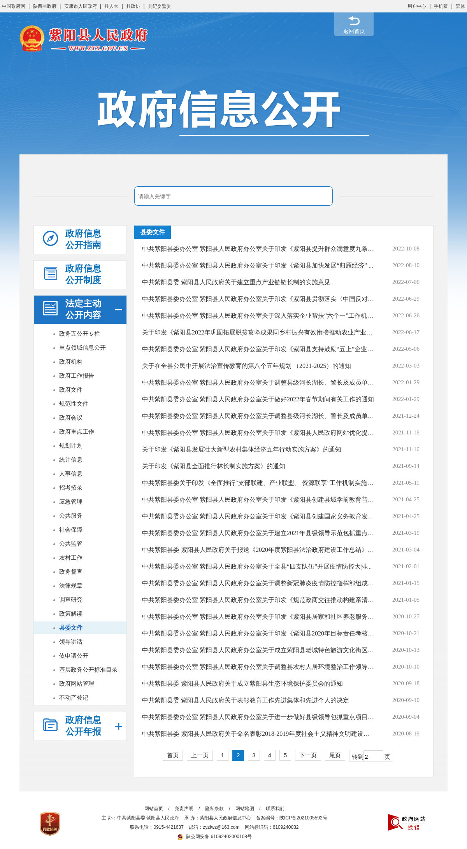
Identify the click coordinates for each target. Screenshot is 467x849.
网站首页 (153, 808)
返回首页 (354, 31)
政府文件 (71, 389)
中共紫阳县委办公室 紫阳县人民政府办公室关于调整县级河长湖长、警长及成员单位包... (258, 382)
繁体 (460, 6)
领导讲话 (71, 641)
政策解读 (71, 613)
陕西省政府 (44, 6)
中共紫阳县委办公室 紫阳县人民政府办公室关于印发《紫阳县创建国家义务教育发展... (258, 516)
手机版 (441, 6)
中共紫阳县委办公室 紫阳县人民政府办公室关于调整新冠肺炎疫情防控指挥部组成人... (258, 583)
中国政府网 (13, 6)
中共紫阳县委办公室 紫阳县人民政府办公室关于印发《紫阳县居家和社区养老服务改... (258, 616)
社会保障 (71, 529)
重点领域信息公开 (82, 347)
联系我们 (275, 808)
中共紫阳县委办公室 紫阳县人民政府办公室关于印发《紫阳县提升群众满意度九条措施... (258, 248)
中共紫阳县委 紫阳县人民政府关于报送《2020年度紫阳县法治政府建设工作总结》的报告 (258, 549)
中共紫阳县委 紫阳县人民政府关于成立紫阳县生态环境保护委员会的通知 (242, 683)
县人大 (111, 6)
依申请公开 (73, 655)
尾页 (335, 755)
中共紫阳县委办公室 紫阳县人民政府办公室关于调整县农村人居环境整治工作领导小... (258, 666)
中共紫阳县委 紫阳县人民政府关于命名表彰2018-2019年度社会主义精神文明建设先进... (258, 733)
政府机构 (71, 361)
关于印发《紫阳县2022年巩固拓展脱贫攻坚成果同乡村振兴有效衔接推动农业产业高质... (258, 332)
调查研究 (71, 599)
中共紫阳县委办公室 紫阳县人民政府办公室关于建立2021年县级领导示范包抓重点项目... (258, 533)
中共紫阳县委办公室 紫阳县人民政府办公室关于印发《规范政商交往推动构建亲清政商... (258, 600)
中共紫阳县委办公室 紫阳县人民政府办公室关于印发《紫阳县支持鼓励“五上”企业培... (258, 349)
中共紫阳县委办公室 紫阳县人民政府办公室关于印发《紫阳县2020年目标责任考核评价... (258, 633)
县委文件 (71, 627)
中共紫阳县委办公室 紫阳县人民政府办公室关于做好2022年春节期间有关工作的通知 (258, 399)
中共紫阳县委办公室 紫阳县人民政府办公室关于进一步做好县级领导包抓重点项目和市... (258, 717)
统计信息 (71, 459)
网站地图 (244, 808)
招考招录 (71, 487)
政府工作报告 (76, 375)
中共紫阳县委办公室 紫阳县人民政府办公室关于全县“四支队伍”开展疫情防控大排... (257, 566)
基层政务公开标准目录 (88, 669)
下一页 (308, 755)
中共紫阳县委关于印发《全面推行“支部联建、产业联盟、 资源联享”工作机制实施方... (258, 483)
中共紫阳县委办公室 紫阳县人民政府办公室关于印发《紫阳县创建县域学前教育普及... (258, 499)
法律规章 (71, 585)
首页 (173, 755)
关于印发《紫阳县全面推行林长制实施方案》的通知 (213, 466)
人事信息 (71, 473)
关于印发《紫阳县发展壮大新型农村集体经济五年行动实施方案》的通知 (241, 449)
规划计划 (71, 445)
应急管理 (71, 501)
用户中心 (416, 6)
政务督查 (71, 571)
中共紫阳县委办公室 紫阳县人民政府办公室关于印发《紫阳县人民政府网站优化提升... (258, 432)
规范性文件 (73, 403)
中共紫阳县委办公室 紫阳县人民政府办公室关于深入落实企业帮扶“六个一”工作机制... (258, 315)
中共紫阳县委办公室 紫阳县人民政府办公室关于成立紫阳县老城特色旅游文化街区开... (258, 650)
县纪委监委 (159, 6)
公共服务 (71, 515)
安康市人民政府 (80, 6)
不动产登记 (73, 697)
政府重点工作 (76, 431)
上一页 (200, 755)
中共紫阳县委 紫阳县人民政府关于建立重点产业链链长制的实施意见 (236, 282)
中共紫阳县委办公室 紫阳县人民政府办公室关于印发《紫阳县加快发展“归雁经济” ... (257, 265)
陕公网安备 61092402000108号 (214, 836)
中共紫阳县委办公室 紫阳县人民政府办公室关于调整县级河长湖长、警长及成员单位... (258, 416)
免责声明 (184, 808)
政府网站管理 (76, 683)
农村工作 (71, 557)
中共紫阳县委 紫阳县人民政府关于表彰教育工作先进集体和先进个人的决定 (245, 700)
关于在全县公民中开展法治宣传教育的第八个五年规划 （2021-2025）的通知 (246, 365)
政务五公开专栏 (79, 333)
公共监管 (71, 543)
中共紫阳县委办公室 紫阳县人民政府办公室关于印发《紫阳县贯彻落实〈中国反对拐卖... (258, 299)
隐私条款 (214, 808)
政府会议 (71, 417)
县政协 (133, 6)
